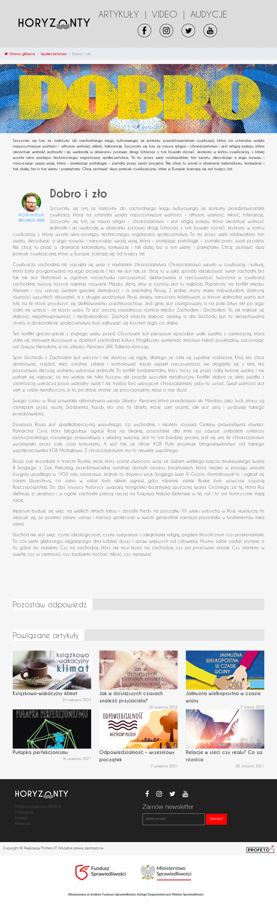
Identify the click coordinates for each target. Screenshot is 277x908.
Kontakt (21, 818)
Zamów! (216, 819)
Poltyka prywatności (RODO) (38, 807)
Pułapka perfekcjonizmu (40, 752)
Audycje (208, 14)
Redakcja (22, 824)
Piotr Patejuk (31, 215)
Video (168, 14)
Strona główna (19, 53)
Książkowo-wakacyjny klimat (45, 693)
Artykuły (122, 14)
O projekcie (24, 813)
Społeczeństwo (53, 53)
